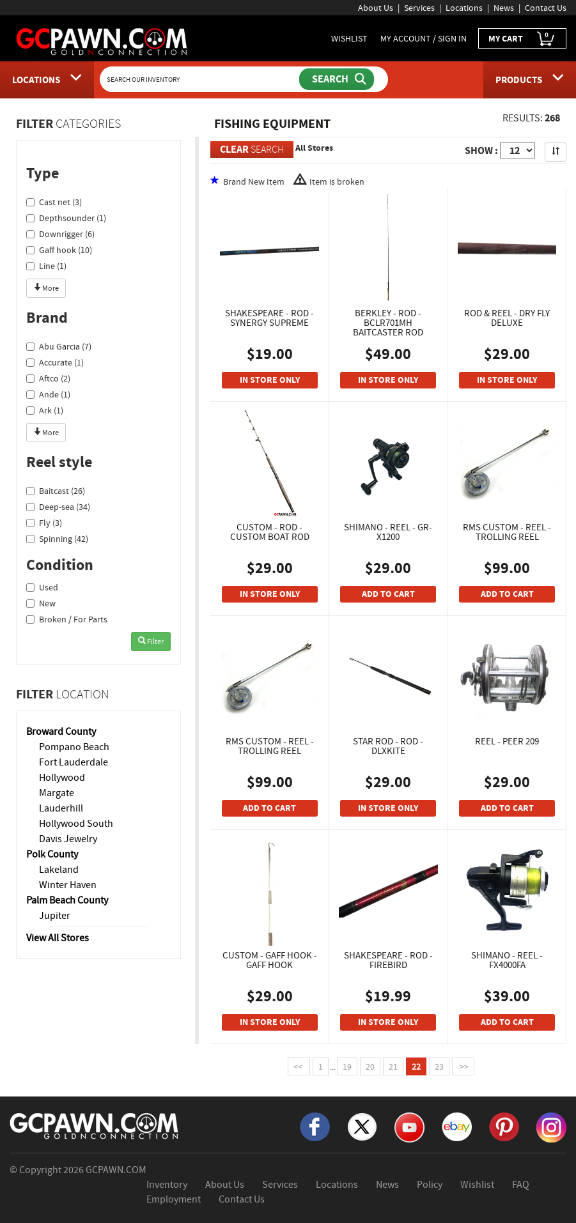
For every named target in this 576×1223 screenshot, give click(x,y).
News (504, 7)
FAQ (520, 1184)
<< (298, 1066)
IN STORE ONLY (270, 380)
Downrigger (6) (60, 234)
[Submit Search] (336, 79)
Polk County (52, 854)
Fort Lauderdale (73, 762)
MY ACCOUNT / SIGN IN (423, 38)
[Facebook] (315, 1126)
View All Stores (57, 938)
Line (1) (46, 266)
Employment (173, 1199)
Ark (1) (44, 410)
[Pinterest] (504, 1126)
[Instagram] (551, 1126)
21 (393, 1066)
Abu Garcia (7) (58, 346)
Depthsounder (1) (66, 218)
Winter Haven (68, 885)
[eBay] (457, 1126)
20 (370, 1066)
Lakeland (59, 869)
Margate (56, 793)
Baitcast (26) (55, 490)
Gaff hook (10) (59, 250)
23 (439, 1066)
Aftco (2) (48, 378)
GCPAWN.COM (116, 1170)
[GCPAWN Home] (95, 1125)
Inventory (166, 1184)
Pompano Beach (74, 747)
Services (419, 7)
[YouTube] (409, 1126)
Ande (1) (48, 394)
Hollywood (62, 777)
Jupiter (54, 915)
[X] (362, 1126)
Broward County (61, 731)
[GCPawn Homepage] (102, 41)
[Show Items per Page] (517, 150)
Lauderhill (61, 808)
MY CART (522, 38)
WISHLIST (349, 38)
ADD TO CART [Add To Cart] (388, 594)
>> (463, 1066)
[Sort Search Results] (555, 152)
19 (347, 1066)
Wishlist (477, 1184)
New (41, 603)
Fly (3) (44, 522)
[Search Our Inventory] (200, 79)
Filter (151, 641)
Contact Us (545, 7)
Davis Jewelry (68, 839)
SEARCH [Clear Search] (252, 149)
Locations (464, 7)
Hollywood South (76, 823)
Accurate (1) (55, 362)
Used (42, 587)
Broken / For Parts (66, 619)
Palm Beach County (67, 900)
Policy (429, 1184)
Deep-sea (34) (58, 506)
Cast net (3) (54, 202)
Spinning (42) (57, 538)
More (46, 288)
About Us (375, 7)
